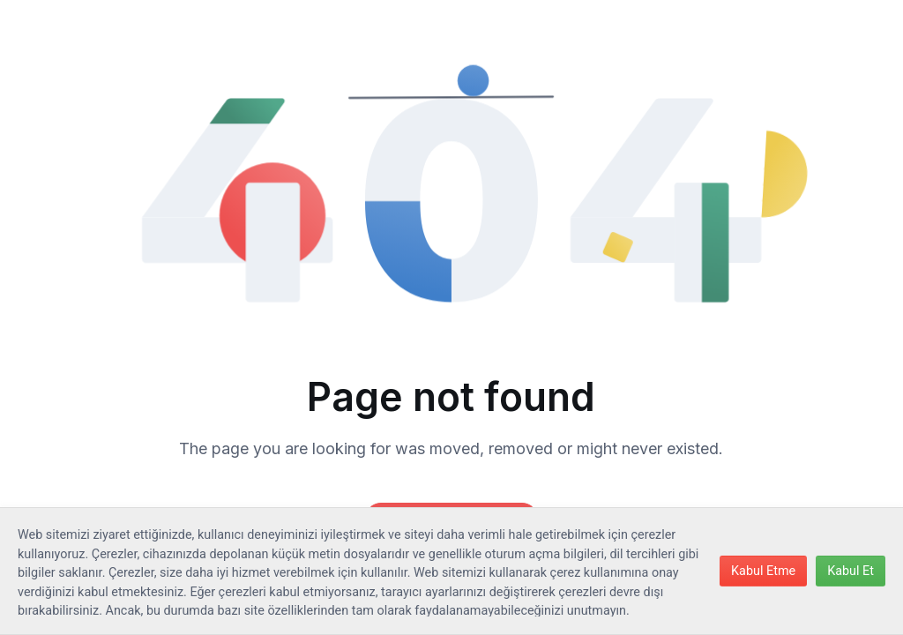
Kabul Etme (763, 571)
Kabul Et (850, 571)
